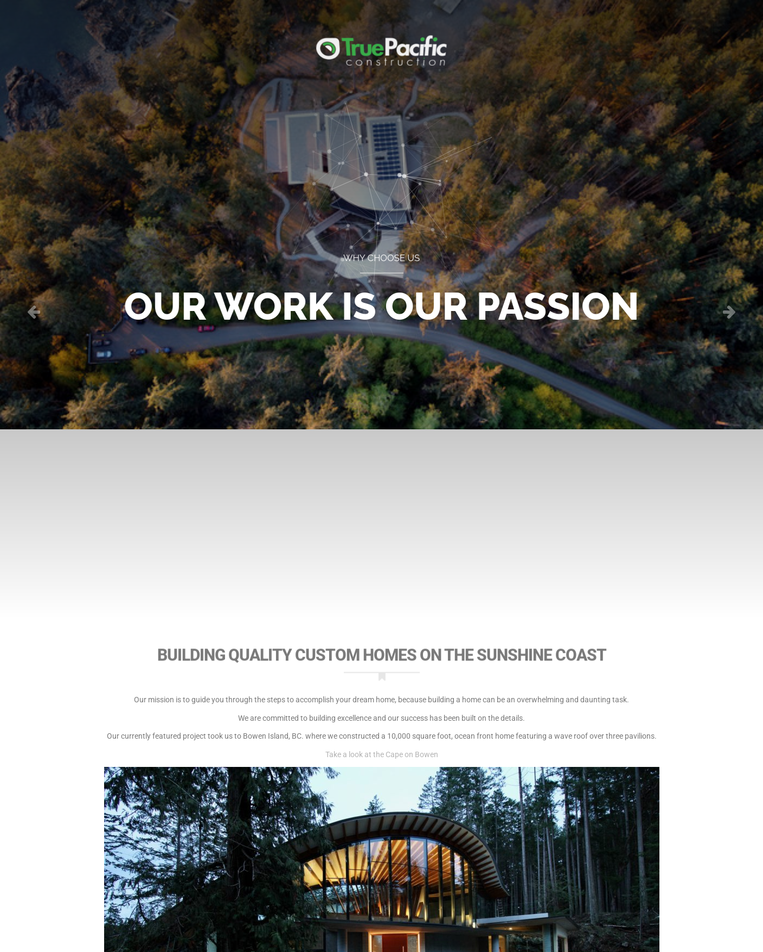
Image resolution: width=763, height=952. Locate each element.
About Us (579, 40)
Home (121, 40)
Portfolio (181, 40)
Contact (644, 40)
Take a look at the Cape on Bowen (381, 754)
